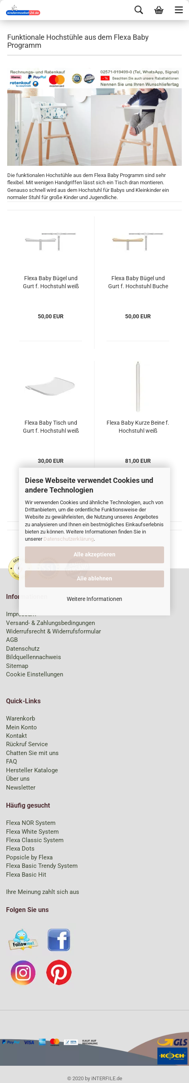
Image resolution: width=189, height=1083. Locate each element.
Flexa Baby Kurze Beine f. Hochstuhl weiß (138, 426)
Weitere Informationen (94, 599)
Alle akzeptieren (94, 554)
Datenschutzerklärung (68, 539)
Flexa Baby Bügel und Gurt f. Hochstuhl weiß (51, 282)
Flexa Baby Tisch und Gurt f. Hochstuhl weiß (51, 426)
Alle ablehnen (94, 578)
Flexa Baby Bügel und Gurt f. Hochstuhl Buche (138, 282)
